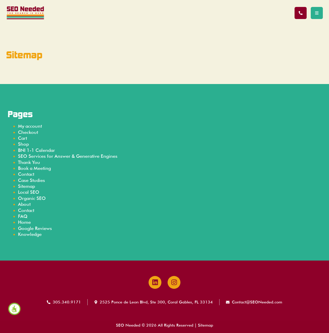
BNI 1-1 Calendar (36, 150)
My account (30, 126)
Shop (23, 144)
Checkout (28, 132)
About (24, 204)
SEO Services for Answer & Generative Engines (67, 156)
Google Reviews (35, 228)
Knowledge (30, 234)
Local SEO (28, 192)
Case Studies (31, 180)
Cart (22, 138)
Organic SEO (32, 198)
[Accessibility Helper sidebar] (14, 309)
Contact (26, 174)
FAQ (23, 216)
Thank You (29, 162)
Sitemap (26, 186)
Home (24, 222)
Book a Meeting (34, 168)
